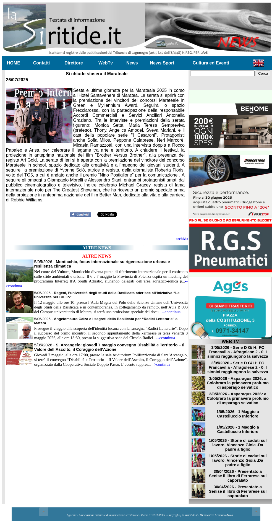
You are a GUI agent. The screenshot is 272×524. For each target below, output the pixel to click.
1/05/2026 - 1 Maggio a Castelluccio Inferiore (237, 413)
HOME (13, 63)
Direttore (73, 63)
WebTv (105, 63)
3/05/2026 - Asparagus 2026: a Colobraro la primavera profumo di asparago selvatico (238, 383)
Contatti (41, 63)
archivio (182, 239)
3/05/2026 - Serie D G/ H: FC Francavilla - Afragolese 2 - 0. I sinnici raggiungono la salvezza (237, 352)
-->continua (171, 312)
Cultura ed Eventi (211, 63)
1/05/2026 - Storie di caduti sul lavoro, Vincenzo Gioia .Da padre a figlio (237, 445)
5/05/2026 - (109, 347)
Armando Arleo (224, 515)
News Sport (162, 63)
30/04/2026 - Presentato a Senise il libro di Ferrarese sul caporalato (238, 476)
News (132, 63)
